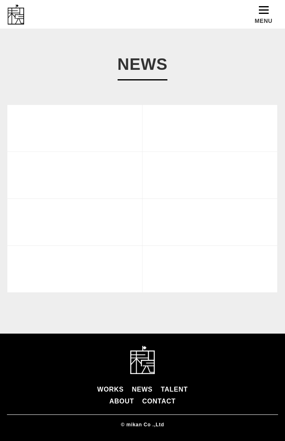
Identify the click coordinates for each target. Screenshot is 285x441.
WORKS (110, 389)
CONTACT (159, 401)
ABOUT (121, 401)
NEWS (142, 389)
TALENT (174, 389)
